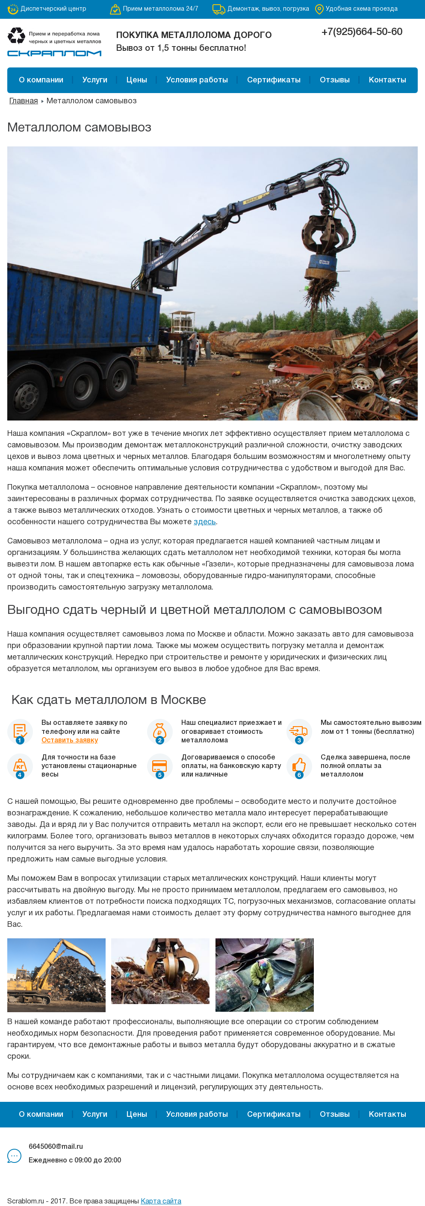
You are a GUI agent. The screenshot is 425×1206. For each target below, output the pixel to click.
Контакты (387, 80)
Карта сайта (161, 1202)
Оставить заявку (69, 741)
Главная (23, 101)
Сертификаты (274, 80)
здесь (205, 522)
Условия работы (197, 80)
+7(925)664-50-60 (362, 32)
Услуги (95, 80)
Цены (137, 80)
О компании (41, 80)
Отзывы (335, 80)
